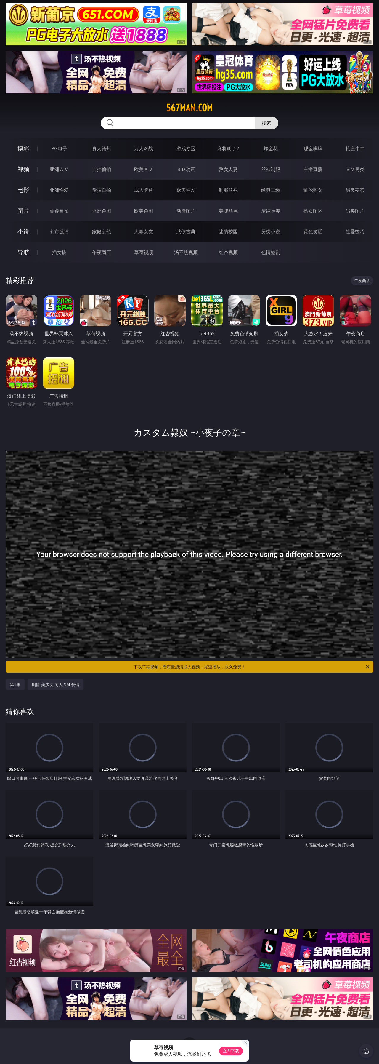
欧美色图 (143, 210)
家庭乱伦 (101, 231)
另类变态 (355, 190)
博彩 (23, 148)
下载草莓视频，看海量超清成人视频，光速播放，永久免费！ (252, 666)
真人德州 (101, 148)
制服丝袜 (228, 190)
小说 (23, 231)
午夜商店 (101, 252)
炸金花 (271, 148)
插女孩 (59, 252)
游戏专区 (185, 148)
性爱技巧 (355, 231)
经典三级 (270, 190)
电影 (23, 190)
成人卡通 (143, 190)
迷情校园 (228, 231)
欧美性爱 (185, 190)
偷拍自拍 (101, 190)
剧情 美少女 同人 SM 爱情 (55, 684)
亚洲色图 (101, 210)
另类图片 (355, 210)
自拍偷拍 (101, 169)
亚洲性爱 (59, 190)
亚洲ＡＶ (59, 169)
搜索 (266, 123)
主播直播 (312, 169)
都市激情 (59, 231)
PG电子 (59, 148)
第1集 (15, 684)
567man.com (189, 108)
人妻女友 (143, 231)
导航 (23, 252)
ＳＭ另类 (355, 169)
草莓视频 (143, 252)
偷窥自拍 (59, 210)
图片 (23, 211)
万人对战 (143, 148)
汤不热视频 (186, 252)
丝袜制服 (270, 169)
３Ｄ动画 (185, 169)
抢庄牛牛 (355, 148)
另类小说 (270, 231)
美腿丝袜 (228, 210)
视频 (23, 169)
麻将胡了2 (228, 148)
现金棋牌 (312, 148)
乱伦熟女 (312, 190)
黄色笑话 (312, 231)
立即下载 (231, 1051)
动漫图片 (185, 210)
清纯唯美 (270, 210)
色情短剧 (270, 252)
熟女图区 (312, 210)
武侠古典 (185, 231)
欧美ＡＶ (143, 169)
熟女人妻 (228, 169)
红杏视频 (228, 252)
